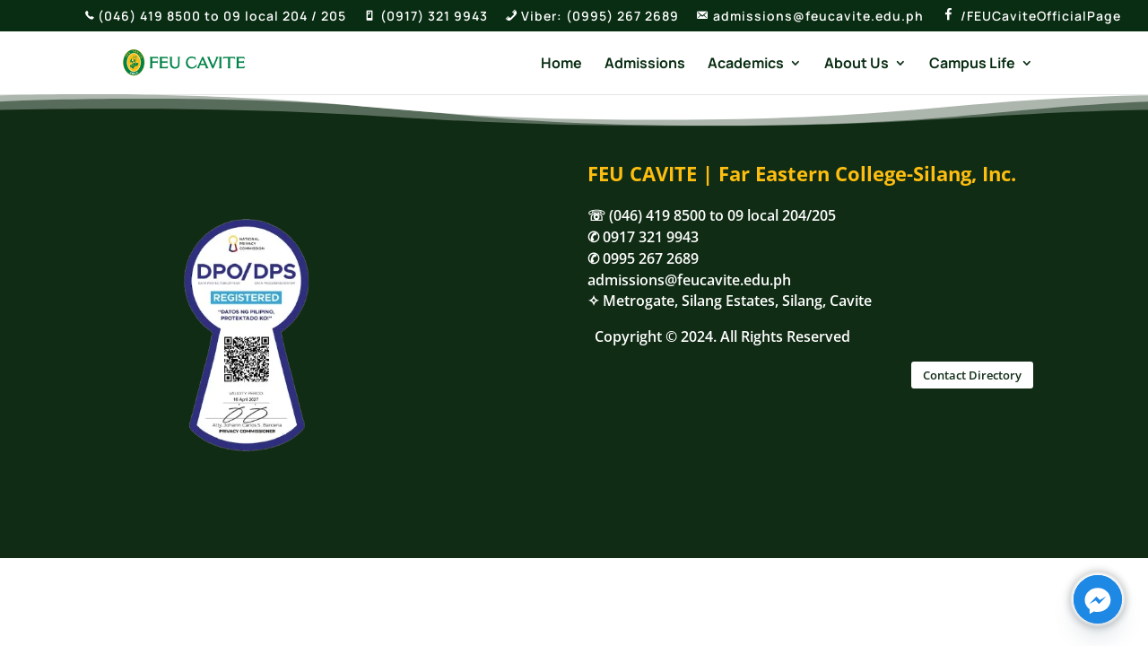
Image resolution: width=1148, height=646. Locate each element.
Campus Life (972, 65)
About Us (856, 65)
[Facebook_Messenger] (1098, 599)
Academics (746, 65)
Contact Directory (972, 375)
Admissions (644, 65)
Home (561, 65)
